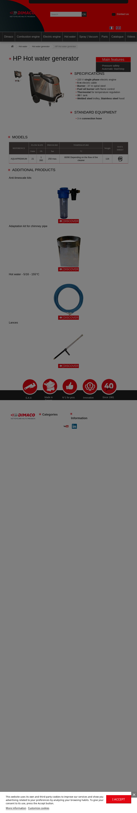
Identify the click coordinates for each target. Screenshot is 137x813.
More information (16, 808)
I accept (118, 799)
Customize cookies (38, 808)
